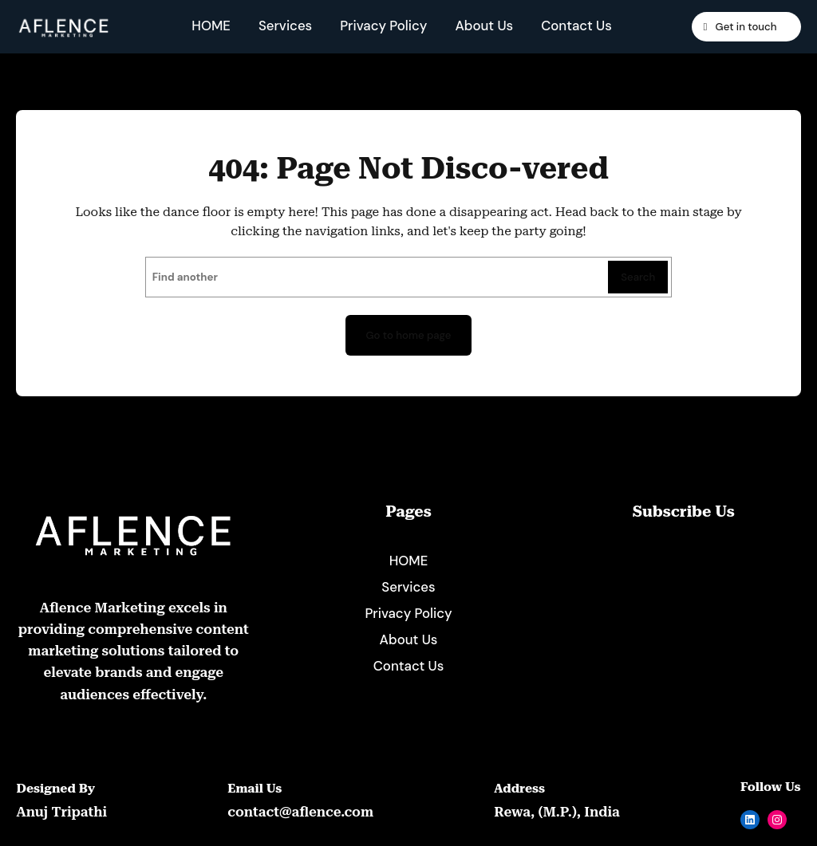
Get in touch (745, 26)
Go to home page (408, 335)
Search (638, 277)
